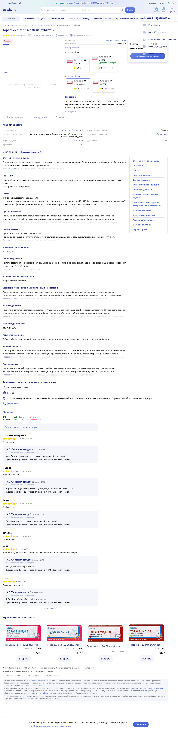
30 (82, 144)
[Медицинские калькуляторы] (174, 41)
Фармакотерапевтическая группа (145, 196)
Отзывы (60, 117)
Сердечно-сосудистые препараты (42, 25)
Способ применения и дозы (146, 160)
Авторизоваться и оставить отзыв (21, 427)
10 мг (165, 140)
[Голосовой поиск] (122, 10)
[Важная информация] (174, 48)
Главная (6, 25)
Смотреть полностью (31, 152)
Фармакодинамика (142, 210)
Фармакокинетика (142, 224)
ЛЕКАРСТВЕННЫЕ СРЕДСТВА (19, 25)
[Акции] (156, 10)
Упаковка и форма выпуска (146, 184)
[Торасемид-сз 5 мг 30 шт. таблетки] (77, 64)
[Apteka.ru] (12, 9)
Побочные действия (142, 189)
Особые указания (141, 180)
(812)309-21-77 (14, 403)
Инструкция (40, 117)
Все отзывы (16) (50, 608)
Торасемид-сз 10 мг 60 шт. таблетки (145, 644)
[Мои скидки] (174, 27)
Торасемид (162, 134)
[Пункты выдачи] (174, 55)
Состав (136, 170)
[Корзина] (171, 10)
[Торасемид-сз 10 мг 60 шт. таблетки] (103, 85)
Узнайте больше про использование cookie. (50, 726)
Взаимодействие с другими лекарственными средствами (147, 204)
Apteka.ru (36, 680)
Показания (138, 165)
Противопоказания (142, 175)
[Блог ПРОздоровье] (174, 34)
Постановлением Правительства (149, 688)
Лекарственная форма (144, 220)
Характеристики (16, 117)
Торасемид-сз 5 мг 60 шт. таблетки (62, 644)
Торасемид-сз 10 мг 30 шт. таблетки (104, 646)
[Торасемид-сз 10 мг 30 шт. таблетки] (78, 85)
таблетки (78, 140)
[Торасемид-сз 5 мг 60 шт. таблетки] (104, 63)
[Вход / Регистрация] (174, 20)
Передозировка (140, 229)
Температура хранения (144, 215)
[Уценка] (163, 10)
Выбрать (23, 658)
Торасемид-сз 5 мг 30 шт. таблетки (21, 644)
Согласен (141, 724)
